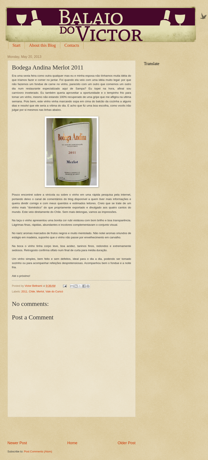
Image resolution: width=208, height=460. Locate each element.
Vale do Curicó (54, 291)
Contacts (71, 45)
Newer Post (17, 443)
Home (72, 443)
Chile (32, 291)
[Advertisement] (71, 429)
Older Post (126, 443)
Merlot (40, 291)
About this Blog (42, 45)
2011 (24, 291)
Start (17, 45)
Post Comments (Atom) (38, 451)
